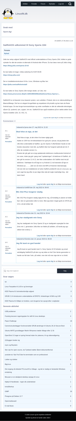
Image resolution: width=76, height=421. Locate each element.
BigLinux (8, 364)
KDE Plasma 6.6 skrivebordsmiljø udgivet (19, 291)
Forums (7, 50)
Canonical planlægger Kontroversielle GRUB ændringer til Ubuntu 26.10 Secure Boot (35, 326)
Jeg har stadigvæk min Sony (29, 218)
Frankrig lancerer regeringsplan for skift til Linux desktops (25, 316)
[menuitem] (25, 4)
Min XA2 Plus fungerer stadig (29, 192)
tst (6, 282)
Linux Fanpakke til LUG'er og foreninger (19, 286)
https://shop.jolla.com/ (11, 75)
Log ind (45, 117)
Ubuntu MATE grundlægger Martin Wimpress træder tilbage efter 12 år (29, 330)
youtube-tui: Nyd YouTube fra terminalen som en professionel (26, 354)
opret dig (54, 117)
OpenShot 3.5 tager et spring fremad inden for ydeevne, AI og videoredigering (32, 335)
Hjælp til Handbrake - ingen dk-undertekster (20, 382)
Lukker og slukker (11, 359)
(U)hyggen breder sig (12, 340)
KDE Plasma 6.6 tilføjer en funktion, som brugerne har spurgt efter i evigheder (32, 301)
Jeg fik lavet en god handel (28, 243)
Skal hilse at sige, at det (27, 132)
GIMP (7, 391)
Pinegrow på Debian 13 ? (14, 396)
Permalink (8, 141)
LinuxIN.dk (21, 13)
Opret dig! (7, 32)
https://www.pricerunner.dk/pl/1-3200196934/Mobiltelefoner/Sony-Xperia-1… (31, 94)
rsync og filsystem (11, 345)
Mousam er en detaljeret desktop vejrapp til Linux (22, 377)
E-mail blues (9, 406)
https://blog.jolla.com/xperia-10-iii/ (16, 65)
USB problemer (10, 311)
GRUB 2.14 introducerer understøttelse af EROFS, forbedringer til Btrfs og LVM (32, 296)
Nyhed (6, 53)
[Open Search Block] (70, 4)
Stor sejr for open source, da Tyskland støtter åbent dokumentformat (29, 350)
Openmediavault (10, 401)
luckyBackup (9, 386)
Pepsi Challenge (10, 321)
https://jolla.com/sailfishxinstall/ (15, 84)
